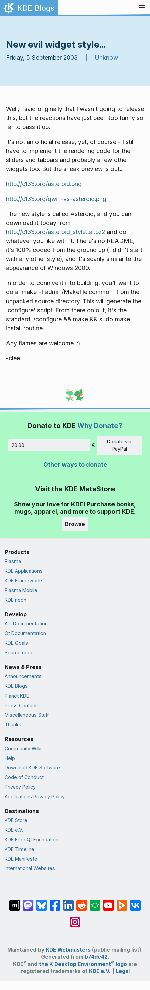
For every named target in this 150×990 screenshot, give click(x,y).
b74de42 (96, 957)
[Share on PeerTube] (122, 902)
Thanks (13, 724)
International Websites (30, 868)
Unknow (106, 57)
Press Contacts (22, 705)
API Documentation (26, 623)
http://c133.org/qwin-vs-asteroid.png (56, 198)
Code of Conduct (24, 777)
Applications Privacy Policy (35, 796)
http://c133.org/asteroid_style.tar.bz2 (55, 231)
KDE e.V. (14, 830)
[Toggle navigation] (142, 8)
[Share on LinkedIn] (68, 902)
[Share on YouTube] (108, 902)
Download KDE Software (32, 767)
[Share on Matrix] (14, 902)
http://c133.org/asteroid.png (44, 183)
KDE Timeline (19, 849)
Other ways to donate (75, 464)
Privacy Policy (20, 787)
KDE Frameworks (24, 580)
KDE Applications (24, 571)
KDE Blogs (16, 686)
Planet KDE (17, 696)
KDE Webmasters (68, 950)
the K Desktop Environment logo (83, 964)
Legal (123, 971)
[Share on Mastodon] (28, 902)
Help (10, 758)
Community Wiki (23, 748)
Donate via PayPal (119, 445)
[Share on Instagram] (75, 918)
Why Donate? (99, 425)
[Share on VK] (135, 902)
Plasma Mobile (21, 590)
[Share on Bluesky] (41, 902)
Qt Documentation (25, 633)
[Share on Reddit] (81, 902)
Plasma (13, 561)
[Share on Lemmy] (95, 902)
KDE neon (15, 600)
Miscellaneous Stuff (27, 715)
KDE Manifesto (21, 859)
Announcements (23, 676)
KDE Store (16, 820)
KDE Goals (16, 643)
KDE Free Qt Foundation (31, 839)
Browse (75, 524)
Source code (19, 652)
